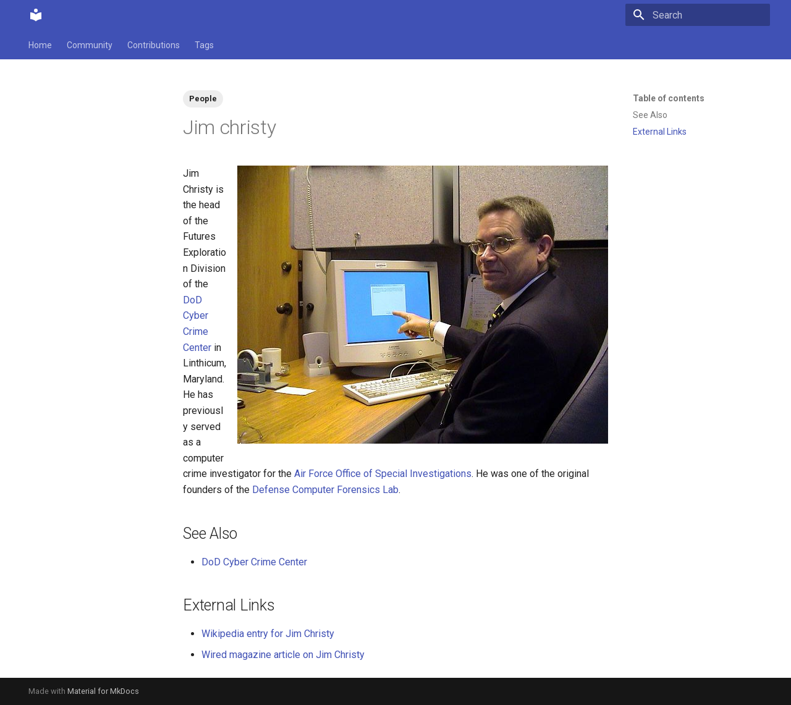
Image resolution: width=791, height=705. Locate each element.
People (203, 98)
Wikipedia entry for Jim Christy (267, 634)
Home (40, 45)
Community (89, 45)
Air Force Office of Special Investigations (383, 473)
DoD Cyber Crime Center (254, 562)
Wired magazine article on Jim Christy (283, 655)
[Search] (697, 15)
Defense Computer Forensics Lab (325, 490)
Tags (204, 45)
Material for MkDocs (103, 691)
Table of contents (668, 98)
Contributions (153, 45)
